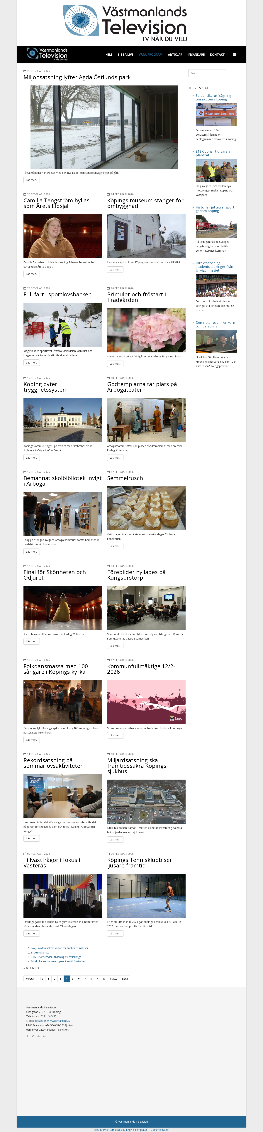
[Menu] (235, 54)
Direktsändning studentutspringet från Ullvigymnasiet (214, 267)
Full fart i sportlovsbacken (57, 294)
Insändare (196, 55)
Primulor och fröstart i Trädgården (136, 297)
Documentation (159, 1129)
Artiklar (175, 55)
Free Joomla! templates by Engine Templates (120, 1129)
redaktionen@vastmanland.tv (52, 1020)
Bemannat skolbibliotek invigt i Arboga (62, 480)
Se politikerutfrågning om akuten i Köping (213, 97)
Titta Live (125, 55)
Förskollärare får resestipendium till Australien (58, 961)
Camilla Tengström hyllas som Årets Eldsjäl (56, 203)
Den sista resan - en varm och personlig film (216, 324)
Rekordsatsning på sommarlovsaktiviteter (53, 762)
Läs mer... (31, 180)
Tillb (40, 978)
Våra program (150, 55)
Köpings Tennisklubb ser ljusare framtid (139, 862)
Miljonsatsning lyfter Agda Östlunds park (77, 77)
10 (104, 978)
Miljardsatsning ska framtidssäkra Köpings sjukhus (136, 765)
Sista (125, 978)
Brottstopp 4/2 (40, 952)
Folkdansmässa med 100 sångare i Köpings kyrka (55, 668)
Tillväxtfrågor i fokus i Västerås (51, 862)
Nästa (113, 978)
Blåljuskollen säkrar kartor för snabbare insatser (59, 948)
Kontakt (217, 55)
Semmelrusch (125, 478)
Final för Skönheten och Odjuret (54, 574)
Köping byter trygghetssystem (45, 386)
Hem (109, 55)
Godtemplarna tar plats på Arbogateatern (142, 386)
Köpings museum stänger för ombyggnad (145, 203)
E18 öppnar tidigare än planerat (214, 153)
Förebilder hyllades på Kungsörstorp (136, 574)
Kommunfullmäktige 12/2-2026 (141, 668)
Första (30, 978)
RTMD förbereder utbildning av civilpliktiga (56, 957)
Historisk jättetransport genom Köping (215, 209)
